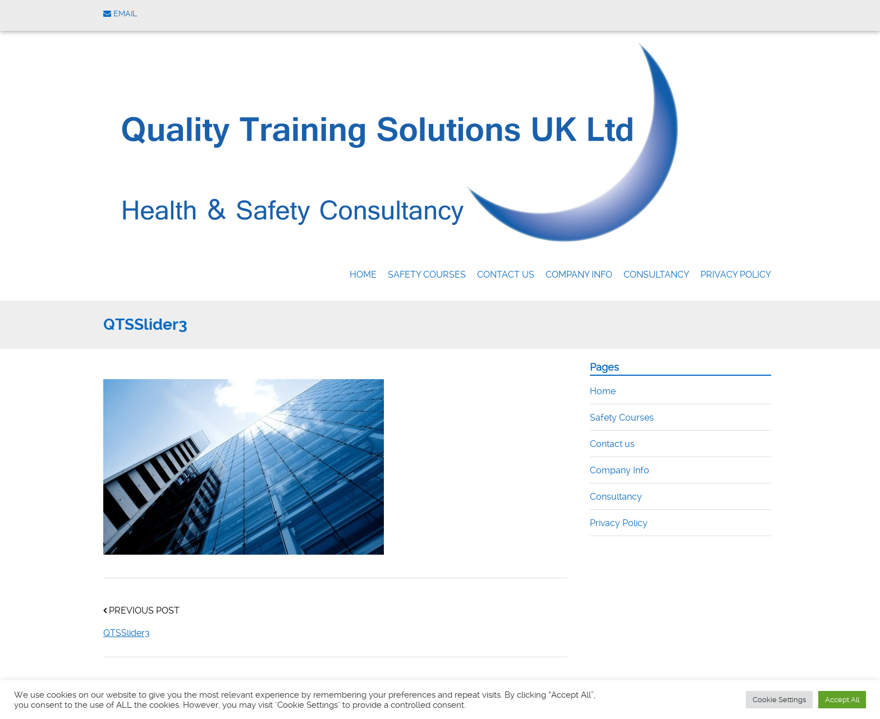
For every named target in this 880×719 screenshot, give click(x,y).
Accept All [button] (842, 699)
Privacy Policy (735, 274)
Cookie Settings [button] (779, 699)
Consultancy (656, 274)
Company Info (579, 274)
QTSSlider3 (126, 633)
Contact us (505, 274)
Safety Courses (427, 274)
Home (363, 274)
